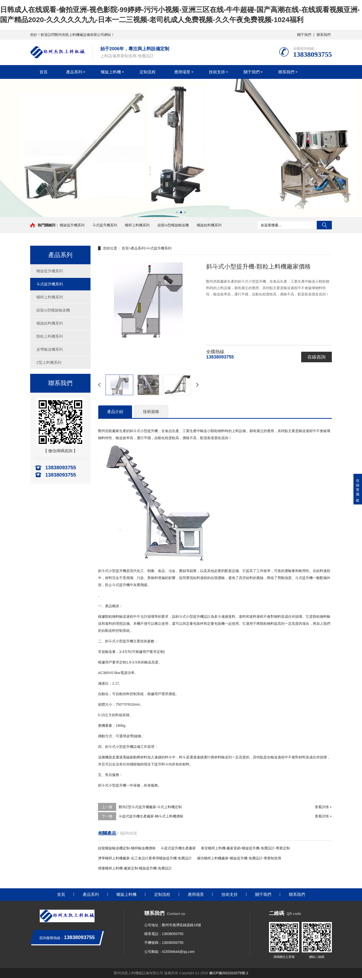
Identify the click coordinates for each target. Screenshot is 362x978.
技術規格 (151, 411)
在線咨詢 (316, 356)
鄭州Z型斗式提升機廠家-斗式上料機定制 (150, 807)
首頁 (43, 72)
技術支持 (217, 72)
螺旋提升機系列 (72, 225)
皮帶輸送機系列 (49, 349)
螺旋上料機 (111, 72)
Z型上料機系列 (48, 362)
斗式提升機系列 (105, 225)
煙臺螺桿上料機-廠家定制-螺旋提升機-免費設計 (135, 868)
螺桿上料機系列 (137, 225)
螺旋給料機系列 (209, 225)
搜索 (324, 225)
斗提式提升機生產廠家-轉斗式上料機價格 (151, 816)
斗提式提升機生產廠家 (178, 848)
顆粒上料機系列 (49, 336)
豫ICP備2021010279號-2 (228, 973)
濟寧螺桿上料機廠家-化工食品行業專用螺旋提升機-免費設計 (145, 858)
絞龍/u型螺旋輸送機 (173, 225)
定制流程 (148, 72)
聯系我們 (323, 35)
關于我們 (304, 35)
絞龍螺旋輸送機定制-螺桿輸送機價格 (127, 848)
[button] (177, 212)
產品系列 (74, 72)
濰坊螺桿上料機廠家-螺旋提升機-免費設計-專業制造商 (239, 858)
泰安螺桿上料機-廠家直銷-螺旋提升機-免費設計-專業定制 (245, 848)
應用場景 (182, 72)
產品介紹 (115, 411)
